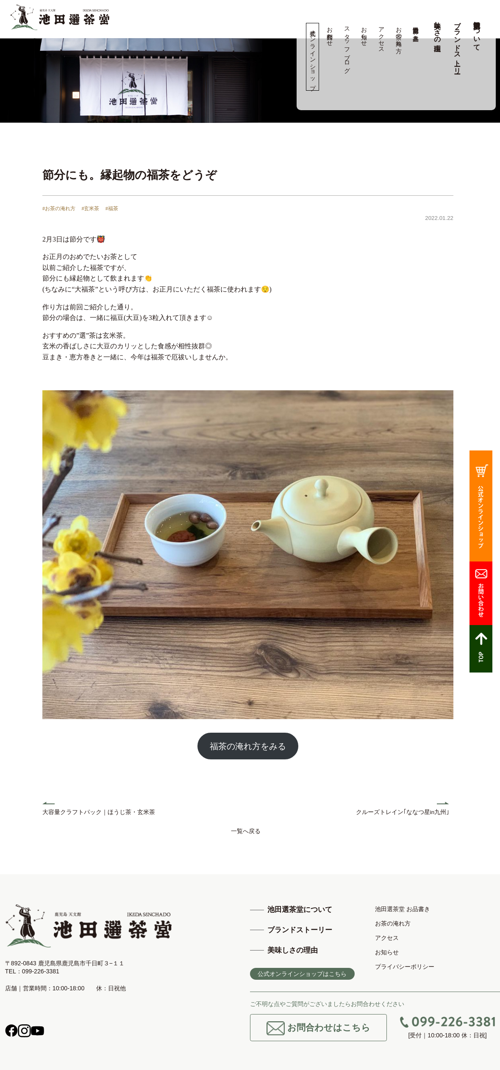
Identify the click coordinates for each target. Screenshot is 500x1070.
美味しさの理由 (437, 28)
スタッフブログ (347, 46)
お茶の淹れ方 (398, 33)
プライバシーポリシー (404, 966)
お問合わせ (330, 33)
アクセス (381, 36)
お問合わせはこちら (318, 1028)
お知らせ (364, 33)
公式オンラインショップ (312, 56)
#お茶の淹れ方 (58, 208)
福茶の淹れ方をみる (248, 746)
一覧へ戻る (246, 831)
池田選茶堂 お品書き (416, 30)
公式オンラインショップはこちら (302, 973)
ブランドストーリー (457, 43)
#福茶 (112, 208)
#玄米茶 (90, 208)
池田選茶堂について (477, 32)
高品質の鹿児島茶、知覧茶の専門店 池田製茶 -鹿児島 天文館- (59, 17)
